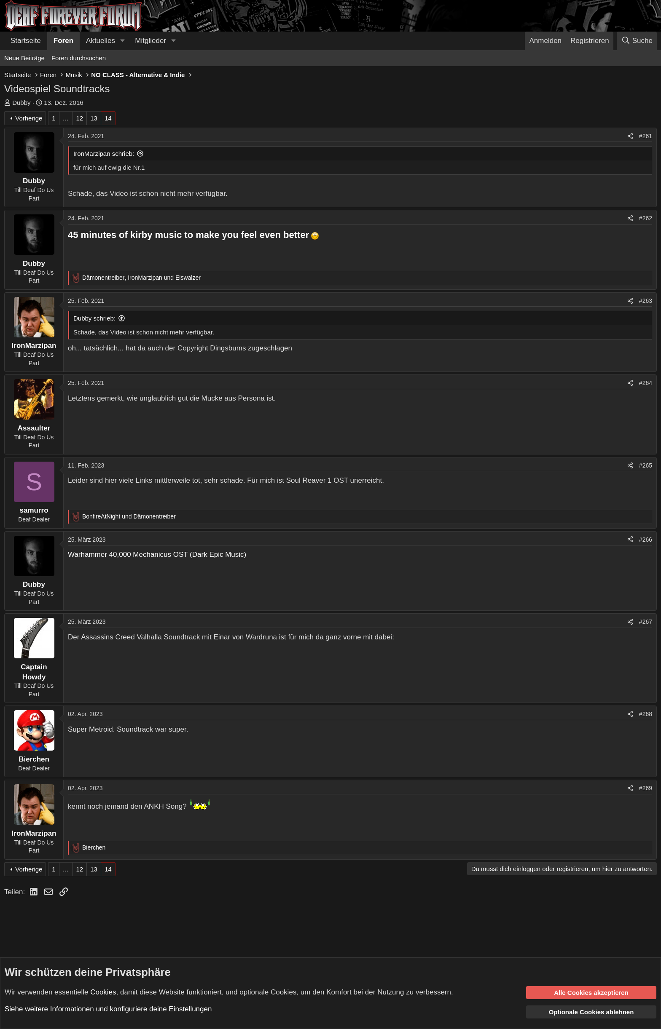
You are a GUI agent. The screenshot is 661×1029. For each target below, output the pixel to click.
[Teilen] (630, 136)
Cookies (103, 992)
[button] (122, 41)
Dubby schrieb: (94, 318)
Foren (63, 41)
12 (79, 118)
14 (108, 118)
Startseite (26, 41)
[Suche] (637, 41)
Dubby (21, 102)
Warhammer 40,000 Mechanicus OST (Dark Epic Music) (157, 555)
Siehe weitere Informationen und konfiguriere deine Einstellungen (108, 1009)
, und (141, 277)
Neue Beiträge (24, 57)
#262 (645, 218)
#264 (645, 383)
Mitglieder (150, 41)
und (129, 516)
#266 (645, 539)
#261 (645, 136)
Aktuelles (100, 41)
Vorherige (28, 118)
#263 (645, 300)
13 (93, 118)
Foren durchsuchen (78, 57)
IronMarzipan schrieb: (103, 153)
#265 (645, 465)
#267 (645, 621)
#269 (645, 788)
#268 (645, 714)
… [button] (66, 118)
